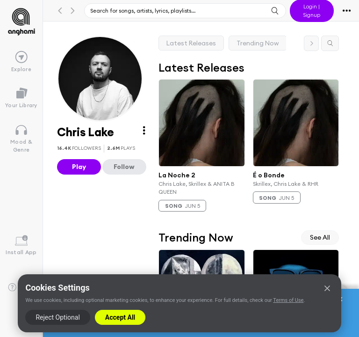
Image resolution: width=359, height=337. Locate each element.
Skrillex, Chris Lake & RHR (285, 183)
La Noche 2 (176, 174)
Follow (124, 166)
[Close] (327, 288)
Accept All (120, 317)
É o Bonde (269, 174)
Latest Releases (191, 43)
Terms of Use (288, 300)
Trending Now (258, 43)
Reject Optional (57, 317)
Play (79, 166)
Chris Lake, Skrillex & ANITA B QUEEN (196, 187)
